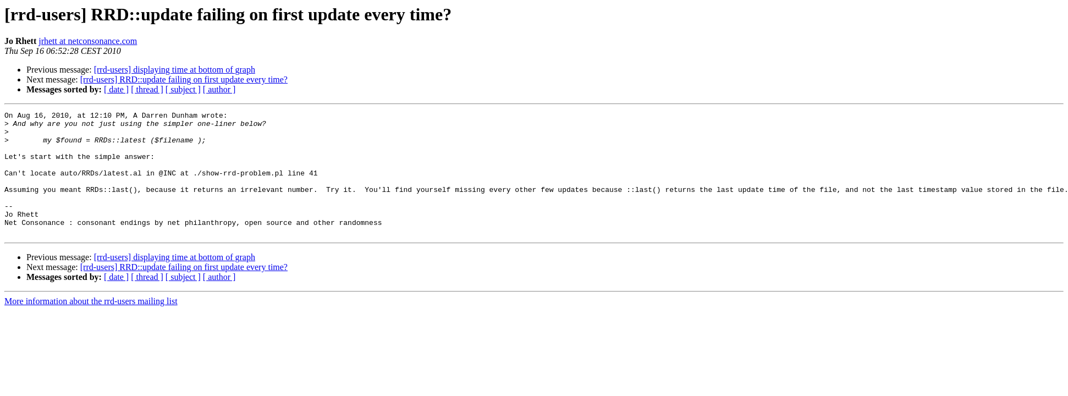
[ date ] (116, 89)
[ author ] (219, 89)
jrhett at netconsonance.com (87, 41)
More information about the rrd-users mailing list (91, 326)
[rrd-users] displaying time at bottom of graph (174, 69)
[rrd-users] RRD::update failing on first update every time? (184, 79)
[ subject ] (183, 89)
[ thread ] (147, 89)
